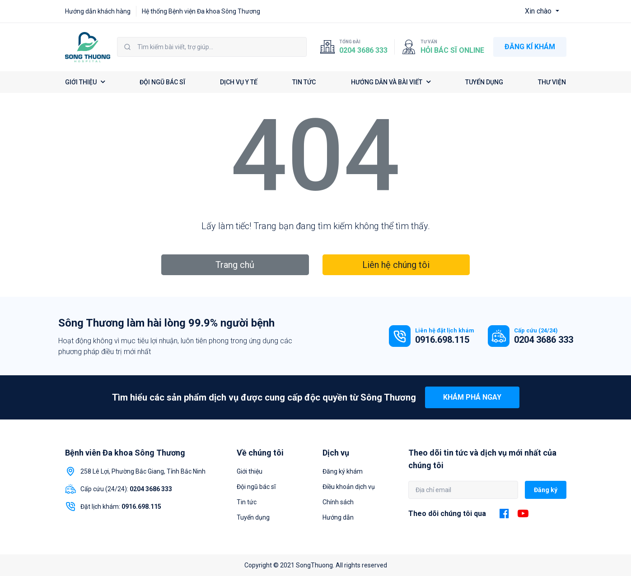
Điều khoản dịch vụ (349, 486)
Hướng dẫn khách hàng (98, 11)
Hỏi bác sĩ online (452, 50)
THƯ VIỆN (552, 82)
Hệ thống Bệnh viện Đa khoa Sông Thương (201, 11)
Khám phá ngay (472, 397)
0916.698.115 (442, 339)
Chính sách (338, 502)
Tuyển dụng (253, 517)
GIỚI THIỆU (85, 82)
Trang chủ (234, 264)
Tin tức (247, 502)
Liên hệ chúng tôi (396, 264)
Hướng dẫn (338, 517)
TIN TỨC (304, 82)
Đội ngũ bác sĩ (256, 486)
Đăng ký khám (343, 471)
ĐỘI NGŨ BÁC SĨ (162, 82)
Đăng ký (545, 489)
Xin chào (539, 11)
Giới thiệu (249, 471)
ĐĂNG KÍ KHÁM (530, 46)
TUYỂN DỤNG (484, 82)
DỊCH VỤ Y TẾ (238, 82)
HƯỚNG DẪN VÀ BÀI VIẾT (390, 82)
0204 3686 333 (363, 50)
